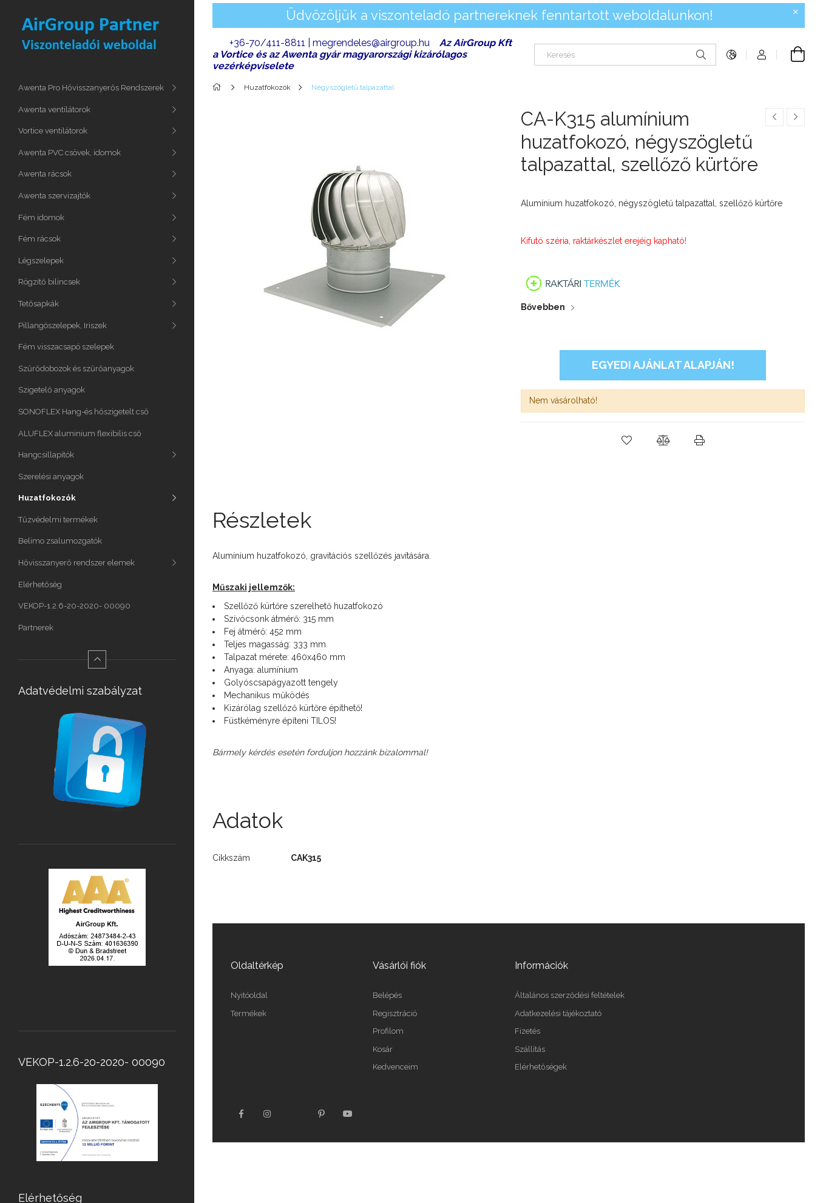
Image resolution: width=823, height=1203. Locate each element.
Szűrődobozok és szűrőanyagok (76, 368)
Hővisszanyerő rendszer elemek (76, 562)
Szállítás (530, 1049)
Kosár (383, 1049)
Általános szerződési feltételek (570, 995)
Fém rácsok (39, 238)
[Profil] (762, 55)
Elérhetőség (40, 584)
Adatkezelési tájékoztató (558, 1013)
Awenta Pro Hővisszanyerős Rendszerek (91, 87)
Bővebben (543, 307)
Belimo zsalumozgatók (60, 540)
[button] (626, 440)
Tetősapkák (38, 303)
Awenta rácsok (45, 173)
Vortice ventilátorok (52, 130)
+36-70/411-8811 (267, 43)
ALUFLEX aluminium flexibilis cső (79, 433)
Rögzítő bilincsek (49, 281)
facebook (241, 1114)
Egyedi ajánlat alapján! (663, 365)
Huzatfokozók (47, 497)
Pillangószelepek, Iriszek (62, 325)
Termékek (248, 1013)
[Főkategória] (218, 87)
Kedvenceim (395, 1066)
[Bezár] (796, 12)
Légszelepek (41, 260)
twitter (294, 1114)
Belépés (387, 995)
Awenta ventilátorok (54, 109)
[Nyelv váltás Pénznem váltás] (731, 55)
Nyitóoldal (249, 995)
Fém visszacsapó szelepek (66, 346)
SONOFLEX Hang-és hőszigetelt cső (83, 411)
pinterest (321, 1114)
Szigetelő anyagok (51, 389)
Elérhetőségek (541, 1066)
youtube (347, 1114)
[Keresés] (625, 55)
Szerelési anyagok (51, 476)
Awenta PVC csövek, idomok (69, 152)
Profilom (388, 1031)
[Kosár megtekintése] (791, 55)
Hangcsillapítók (46, 454)
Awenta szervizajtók (54, 195)
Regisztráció (395, 1013)
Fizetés (527, 1031)
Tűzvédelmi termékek (58, 519)
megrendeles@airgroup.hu (371, 43)
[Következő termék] (796, 117)
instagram (267, 1114)
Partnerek (35, 627)
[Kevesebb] (97, 659)
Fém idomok (41, 217)
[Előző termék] (774, 117)
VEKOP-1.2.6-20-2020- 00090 (74, 605)
